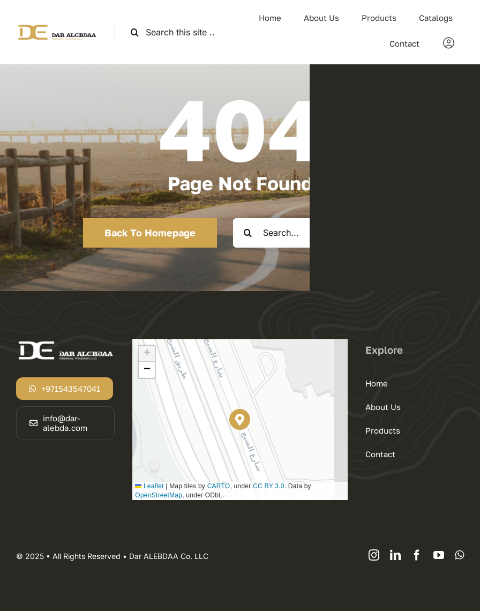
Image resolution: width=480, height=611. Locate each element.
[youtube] (438, 555)
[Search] (135, 32)
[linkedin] (395, 555)
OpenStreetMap (158, 495)
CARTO (218, 486)
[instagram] (374, 555)
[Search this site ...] (177, 32)
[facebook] (416, 555)
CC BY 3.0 (268, 486)
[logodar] (57, 27)
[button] (239, 419)
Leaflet (149, 486)
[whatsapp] (459, 555)
